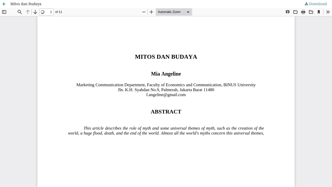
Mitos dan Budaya (26, 3)
